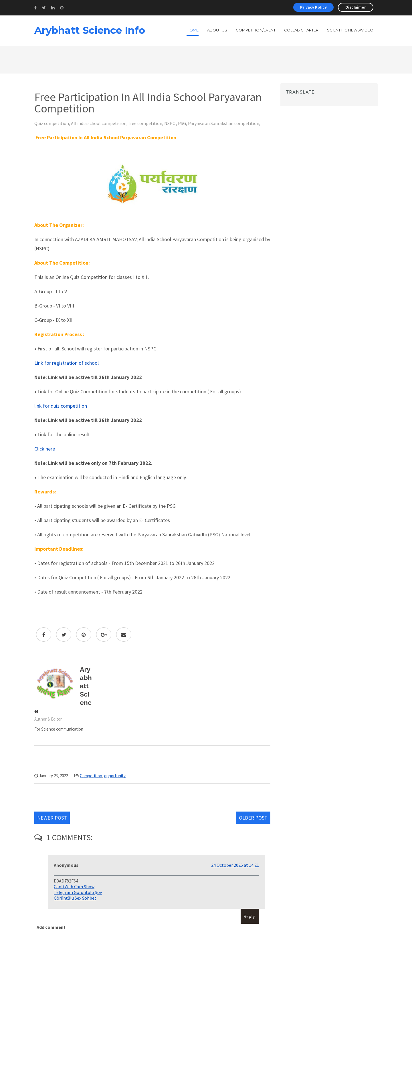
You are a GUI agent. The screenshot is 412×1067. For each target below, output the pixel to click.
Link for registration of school (66, 363)
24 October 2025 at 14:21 (235, 865)
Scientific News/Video (350, 30)
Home (193, 30)
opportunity (115, 775)
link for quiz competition (60, 405)
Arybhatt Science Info (89, 30)
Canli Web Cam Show (74, 886)
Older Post (253, 817)
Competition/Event (256, 30)
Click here (44, 448)
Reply (249, 916)
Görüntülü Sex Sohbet (75, 898)
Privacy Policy (313, 7)
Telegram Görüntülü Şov (78, 892)
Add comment (51, 927)
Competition (91, 775)
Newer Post (52, 817)
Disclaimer (355, 7)
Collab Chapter (301, 30)
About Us (217, 30)
